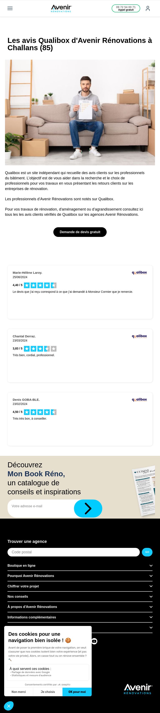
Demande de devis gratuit (80, 232)
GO (147, 552)
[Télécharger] (88, 509)
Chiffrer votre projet (23, 586)
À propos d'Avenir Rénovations (32, 607)
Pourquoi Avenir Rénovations (31, 576)
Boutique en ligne (21, 565)
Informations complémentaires (32, 617)
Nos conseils (18, 596)
